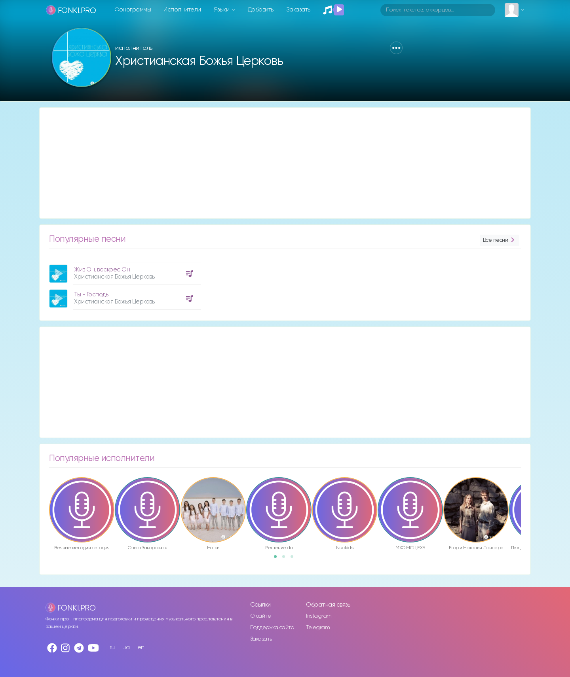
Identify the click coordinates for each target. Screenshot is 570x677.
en (140, 647)
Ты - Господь (91, 295)
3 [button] (294, 559)
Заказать (298, 10)
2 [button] (286, 559)
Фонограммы (133, 10)
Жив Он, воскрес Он (102, 270)
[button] (396, 48)
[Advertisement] (277, 163)
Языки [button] (222, 10)
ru (112, 647)
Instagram (319, 616)
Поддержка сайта (272, 627)
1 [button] (278, 559)
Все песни (499, 240)
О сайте (260, 616)
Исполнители (182, 10)
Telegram (318, 627)
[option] (124, 283)
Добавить (261, 10)
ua (125, 647)
